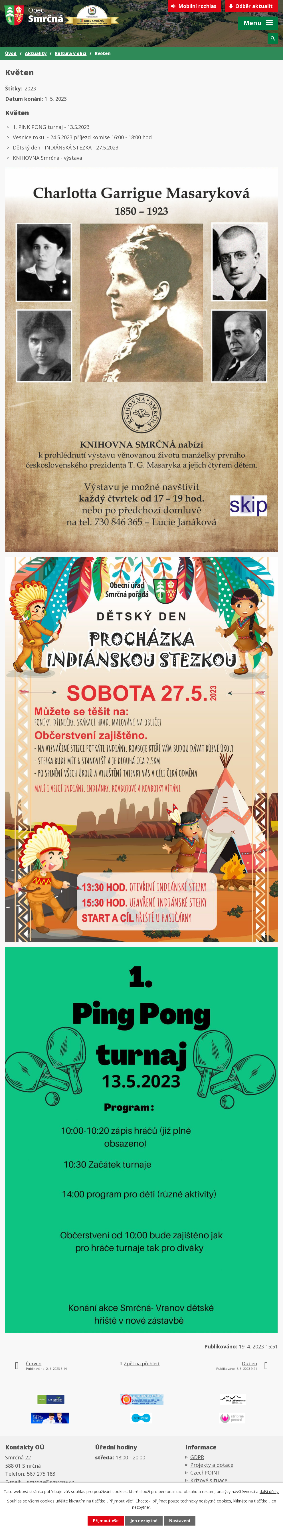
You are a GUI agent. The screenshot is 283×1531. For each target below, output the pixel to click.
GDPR (197, 1458)
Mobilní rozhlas (195, 6)
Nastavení (181, 1520)
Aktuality (36, 53)
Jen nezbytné (143, 1520)
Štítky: (13, 88)
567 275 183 (41, 1474)
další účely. (269, 1491)
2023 (30, 88)
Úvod (11, 53)
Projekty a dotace (211, 1466)
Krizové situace (208, 1481)
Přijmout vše (104, 1520)
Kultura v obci (70, 53)
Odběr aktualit (254, 6)
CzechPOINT (205, 1473)
